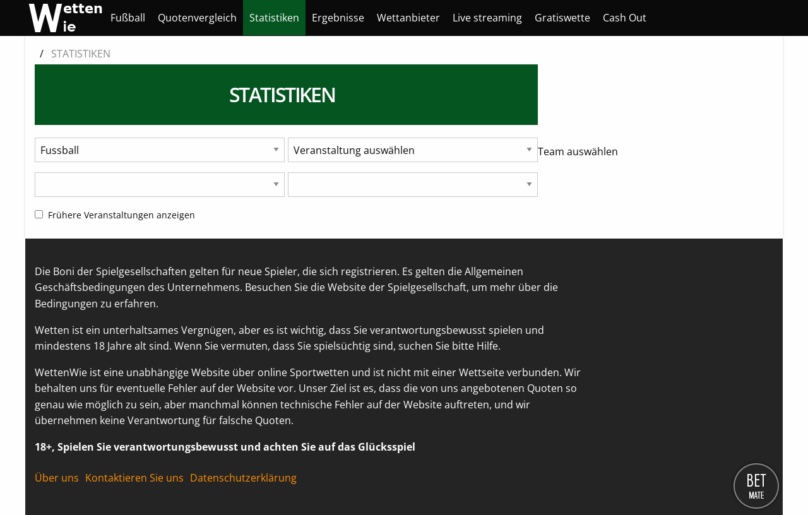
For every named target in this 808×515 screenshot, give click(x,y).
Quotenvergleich (197, 18)
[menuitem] (128, 17)
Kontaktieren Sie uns (134, 478)
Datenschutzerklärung (243, 478)
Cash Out (624, 18)
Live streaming (487, 18)
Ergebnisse (338, 18)
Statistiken (274, 18)
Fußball (127, 18)
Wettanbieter (408, 18)
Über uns (57, 478)
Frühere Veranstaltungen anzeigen (115, 215)
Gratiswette (562, 18)
